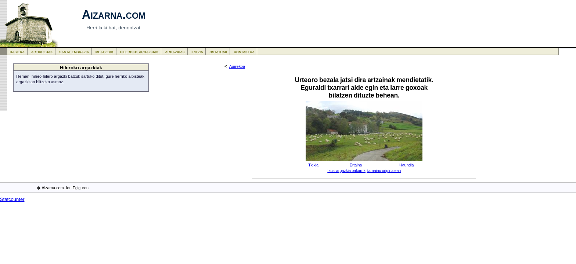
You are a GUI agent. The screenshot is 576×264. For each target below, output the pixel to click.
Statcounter (12, 199)
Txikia (313, 165)
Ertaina (356, 165)
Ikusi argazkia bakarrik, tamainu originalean (364, 170)
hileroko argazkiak (139, 51)
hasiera (17, 51)
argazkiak (175, 51)
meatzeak (105, 51)
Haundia (406, 165)
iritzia (197, 51)
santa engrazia (74, 51)
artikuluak (42, 51)
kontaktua (244, 51)
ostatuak (218, 51)
